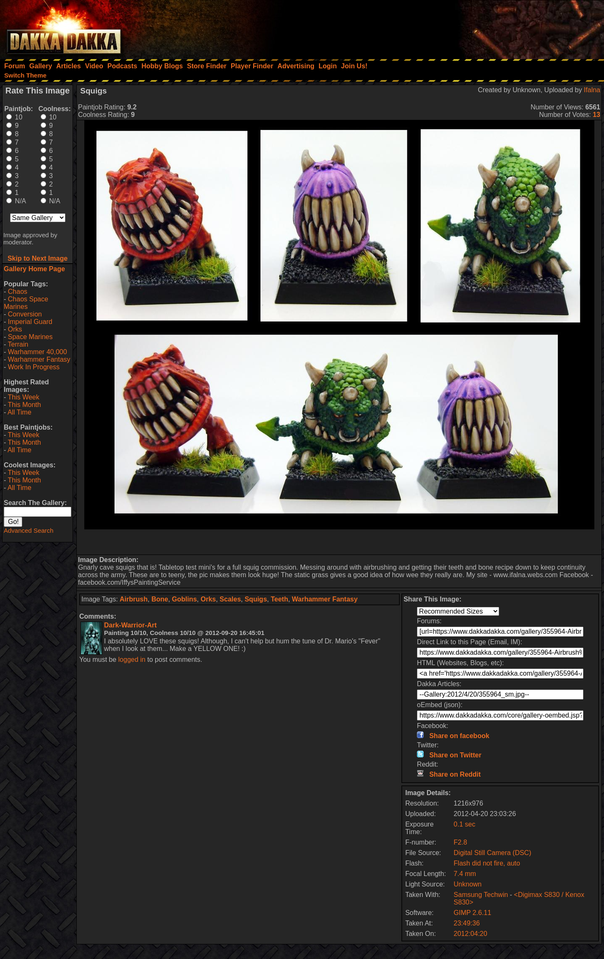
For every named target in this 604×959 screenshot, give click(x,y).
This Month (24, 404)
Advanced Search (28, 530)
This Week (23, 397)
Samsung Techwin (481, 894)
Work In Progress (34, 367)
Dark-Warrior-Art (130, 625)
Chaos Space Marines (26, 302)
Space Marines (30, 336)
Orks (15, 329)
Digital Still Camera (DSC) (492, 852)
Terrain (18, 344)
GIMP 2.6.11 (473, 912)
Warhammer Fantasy (39, 359)
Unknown (468, 884)
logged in (132, 659)
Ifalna (592, 89)
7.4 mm (465, 873)
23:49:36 (467, 923)
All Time (19, 412)
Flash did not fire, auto (487, 863)
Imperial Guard (30, 321)
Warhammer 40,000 (37, 351)
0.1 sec (465, 824)
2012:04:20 (470, 933)
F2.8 (460, 842)
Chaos (17, 291)
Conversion (25, 314)
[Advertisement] (491, 27)
